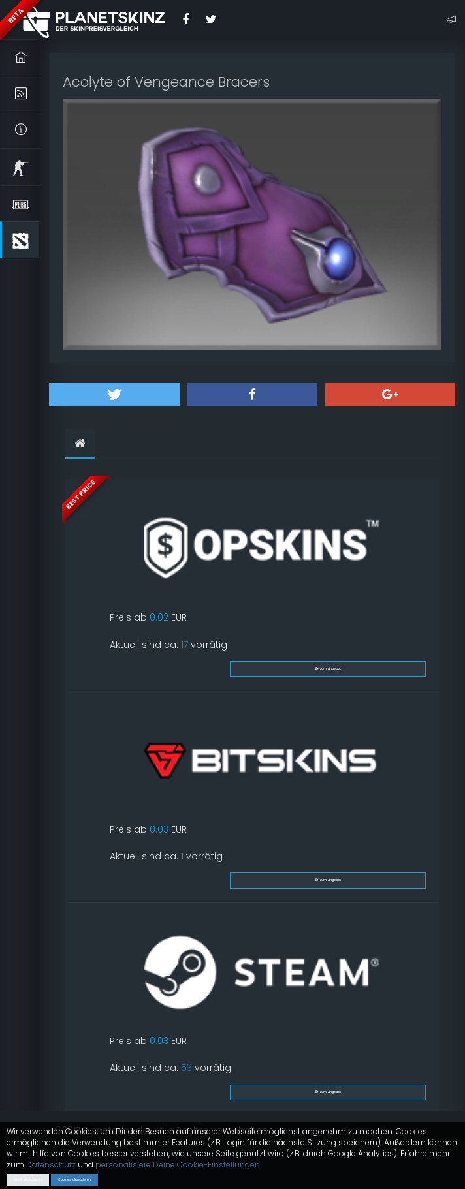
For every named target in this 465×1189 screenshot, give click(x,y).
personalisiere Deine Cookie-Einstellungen (177, 1164)
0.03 (159, 829)
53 (186, 1067)
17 (184, 644)
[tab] (80, 444)
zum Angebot (328, 669)
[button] (114, 394)
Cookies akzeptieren (74, 1179)
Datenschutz (51, 1164)
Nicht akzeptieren (28, 1179)
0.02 (159, 617)
